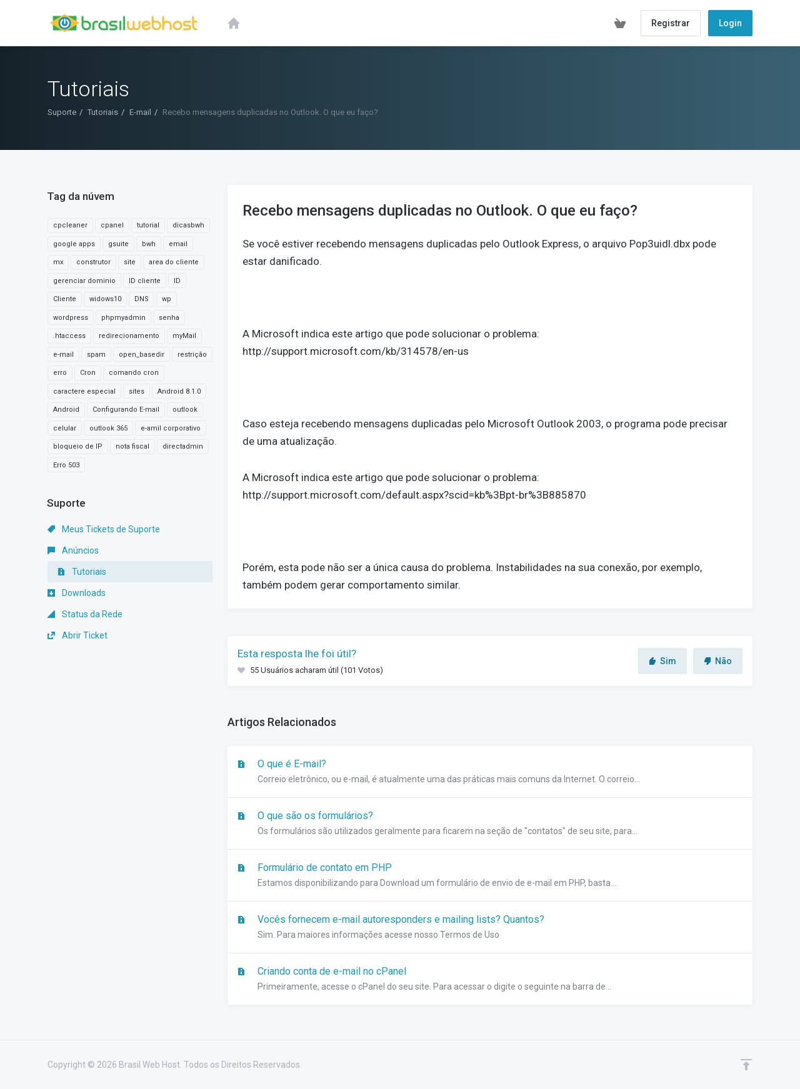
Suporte (62, 112)
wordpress (70, 318)
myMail (184, 336)
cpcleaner (70, 225)
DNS (141, 299)
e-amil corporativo (171, 428)
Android (66, 409)
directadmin (182, 446)
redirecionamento (129, 336)
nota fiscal (132, 446)
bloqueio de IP (77, 446)
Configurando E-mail (125, 409)
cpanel (112, 225)
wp (166, 299)
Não (718, 661)
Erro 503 (66, 465)
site (130, 262)
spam (96, 355)
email (178, 244)
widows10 (105, 299)
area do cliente (174, 262)
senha (169, 318)
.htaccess (69, 336)
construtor (93, 262)
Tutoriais (103, 112)
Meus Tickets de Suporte (104, 529)
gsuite (118, 244)
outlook (185, 409)
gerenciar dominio (84, 281)
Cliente (64, 299)
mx (58, 262)
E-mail (140, 112)
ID (177, 281)
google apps (74, 244)
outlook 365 (108, 428)
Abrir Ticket (78, 635)
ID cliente (145, 281)
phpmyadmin (123, 318)
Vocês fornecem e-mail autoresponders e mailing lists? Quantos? (490, 927)
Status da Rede (85, 614)
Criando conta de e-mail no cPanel (490, 979)
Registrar (670, 23)
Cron (88, 373)
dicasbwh (188, 225)
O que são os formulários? (490, 824)
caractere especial (84, 391)
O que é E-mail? (490, 772)
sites (136, 391)
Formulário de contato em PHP (490, 876)
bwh (149, 244)
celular (64, 428)
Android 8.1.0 (179, 391)
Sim (662, 661)
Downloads (77, 593)
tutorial (148, 225)
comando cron (134, 373)
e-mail (63, 355)
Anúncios (73, 550)
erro (60, 373)
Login (730, 23)
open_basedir (141, 355)
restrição (192, 355)
